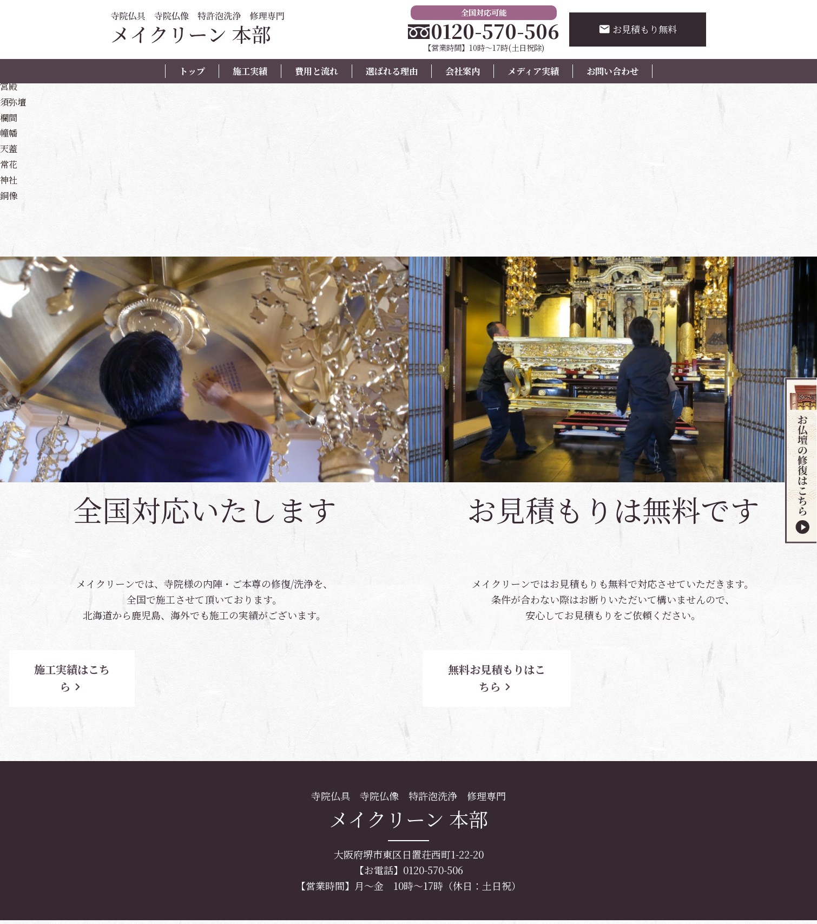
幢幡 (9, 132)
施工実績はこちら (97, 669)
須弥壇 (14, 101)
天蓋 (9, 148)
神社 (9, 179)
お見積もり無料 (635, 30)
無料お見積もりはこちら (505, 669)
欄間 (9, 117)
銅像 (9, 195)
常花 (9, 163)
